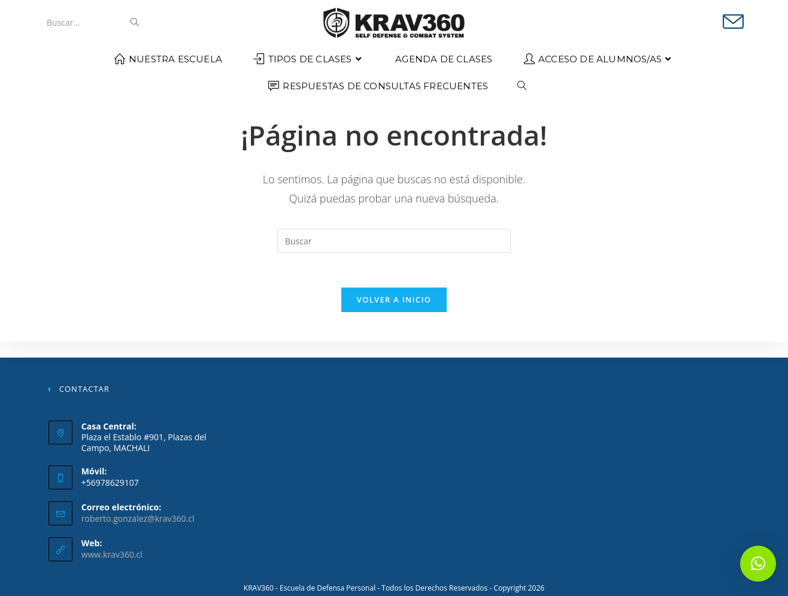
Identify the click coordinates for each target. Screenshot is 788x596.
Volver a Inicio (394, 315)
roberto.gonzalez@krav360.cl (138, 518)
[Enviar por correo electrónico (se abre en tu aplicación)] (733, 22)
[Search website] (521, 85)
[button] (758, 564)
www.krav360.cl (112, 554)
